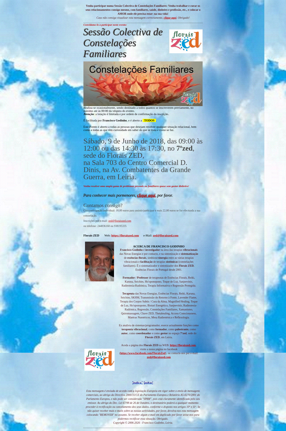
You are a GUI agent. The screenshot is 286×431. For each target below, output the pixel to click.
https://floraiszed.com (183, 345)
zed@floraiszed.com (119, 220)
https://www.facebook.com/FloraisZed (142, 353)
